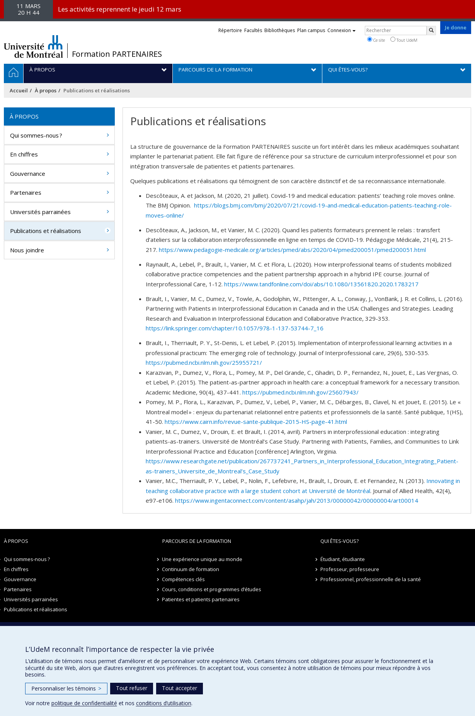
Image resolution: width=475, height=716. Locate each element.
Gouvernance (27, 173)
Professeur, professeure (349, 569)
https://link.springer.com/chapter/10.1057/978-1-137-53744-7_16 (234, 328)
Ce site (376, 40)
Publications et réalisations (45, 231)
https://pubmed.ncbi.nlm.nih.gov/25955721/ (204, 362)
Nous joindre (27, 250)
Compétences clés (183, 579)
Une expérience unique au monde (202, 559)
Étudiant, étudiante (342, 559)
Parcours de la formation (196, 540)
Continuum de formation (191, 569)
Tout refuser (131, 688)
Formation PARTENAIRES (117, 54)
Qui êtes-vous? (339, 540)
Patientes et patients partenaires (201, 599)
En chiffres (24, 154)
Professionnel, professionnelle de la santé (370, 579)
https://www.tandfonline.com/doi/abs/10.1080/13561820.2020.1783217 (321, 284)
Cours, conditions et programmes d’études (212, 589)
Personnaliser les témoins (66, 688)
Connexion (341, 30)
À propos (45, 90)
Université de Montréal (33, 46)
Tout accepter (179, 688)
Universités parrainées (40, 212)
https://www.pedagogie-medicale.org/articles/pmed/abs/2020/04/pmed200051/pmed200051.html (292, 249)
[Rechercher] (431, 30)
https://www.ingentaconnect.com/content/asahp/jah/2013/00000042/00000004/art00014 (296, 500)
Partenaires (25, 192)
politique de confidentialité (84, 703)
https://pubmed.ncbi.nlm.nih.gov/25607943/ (300, 392)
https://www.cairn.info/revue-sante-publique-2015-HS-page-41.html (256, 421)
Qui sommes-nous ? (36, 135)
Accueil (19, 90)
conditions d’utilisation (163, 703)
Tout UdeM (403, 40)
